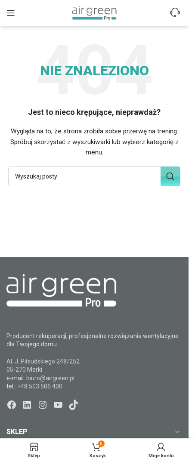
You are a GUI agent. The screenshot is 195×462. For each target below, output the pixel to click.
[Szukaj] (94, 176)
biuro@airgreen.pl (50, 378)
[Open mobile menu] (10, 13)
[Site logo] (94, 12)
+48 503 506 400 (39, 386)
